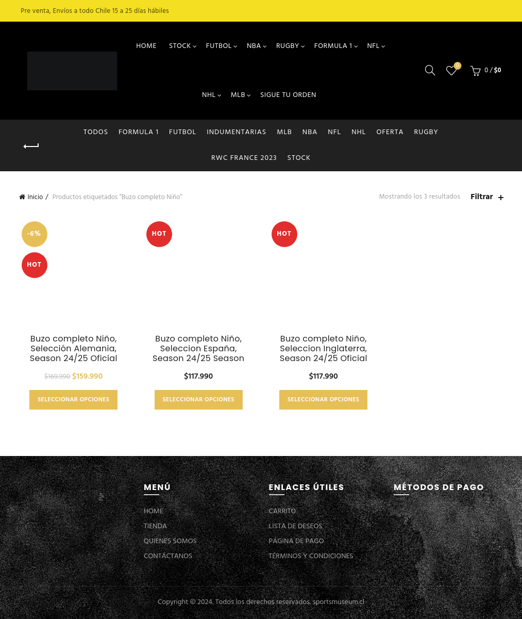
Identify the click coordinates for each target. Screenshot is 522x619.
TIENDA (155, 526)
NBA (254, 46)
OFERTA (389, 132)
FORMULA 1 (333, 46)
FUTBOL (219, 46)
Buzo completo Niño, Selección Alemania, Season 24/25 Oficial (73, 349)
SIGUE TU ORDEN (288, 95)
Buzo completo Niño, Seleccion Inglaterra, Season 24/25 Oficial (323, 349)
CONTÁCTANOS (168, 556)
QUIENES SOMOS (170, 541)
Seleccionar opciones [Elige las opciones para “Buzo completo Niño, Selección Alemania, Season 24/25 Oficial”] (73, 400)
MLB (238, 95)
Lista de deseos (456, 66)
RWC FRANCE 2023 (244, 158)
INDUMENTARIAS (236, 132)
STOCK (180, 46)
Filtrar (481, 197)
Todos (95, 132)
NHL (209, 95)
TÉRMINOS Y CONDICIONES (311, 556)
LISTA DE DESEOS (296, 526)
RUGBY (287, 46)
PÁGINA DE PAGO (296, 541)
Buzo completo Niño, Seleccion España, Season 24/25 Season (198, 349)
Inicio (35, 197)
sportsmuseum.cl (338, 602)
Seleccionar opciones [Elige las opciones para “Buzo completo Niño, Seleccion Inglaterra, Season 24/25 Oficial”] (323, 400)
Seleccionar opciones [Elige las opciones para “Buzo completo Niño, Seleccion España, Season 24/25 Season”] (198, 400)
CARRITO (282, 511)
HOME (146, 46)
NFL (373, 46)
